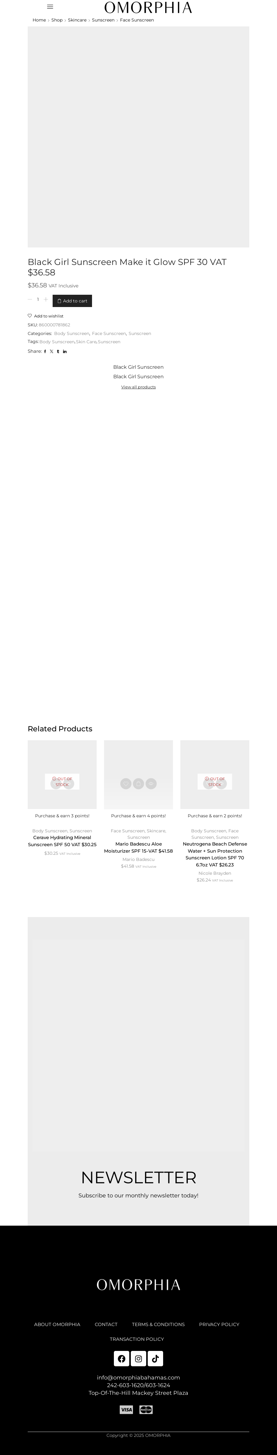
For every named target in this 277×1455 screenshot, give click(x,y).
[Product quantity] (38, 299)
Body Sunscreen (71, 331)
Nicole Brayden (215, 880)
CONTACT (133, 1332)
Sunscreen (103, 20)
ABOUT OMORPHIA (82, 1332)
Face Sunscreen (137, 20)
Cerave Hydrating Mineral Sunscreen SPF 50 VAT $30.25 (62, 843)
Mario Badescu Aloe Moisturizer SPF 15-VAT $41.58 (138, 850)
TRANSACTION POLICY (165, 1348)
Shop (56, 20)
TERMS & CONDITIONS (187, 1332)
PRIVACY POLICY (101, 1348)
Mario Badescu (138, 866)
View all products (138, 384)
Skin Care (86, 339)
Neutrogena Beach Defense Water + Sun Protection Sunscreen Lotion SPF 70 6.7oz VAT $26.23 (214, 857)
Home (39, 20)
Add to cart (75, 299)
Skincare (77, 20)
